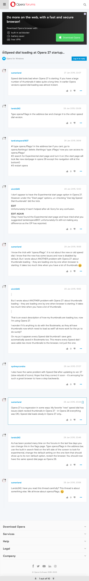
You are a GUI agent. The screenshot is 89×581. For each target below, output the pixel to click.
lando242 (15, 99)
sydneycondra (18, 357)
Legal (6, 539)
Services (8, 525)
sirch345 (15, 180)
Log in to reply (79, 50)
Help (6, 532)
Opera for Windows (15, 49)
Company (9, 546)
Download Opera (71, 28)
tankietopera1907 (19, 132)
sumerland (16, 64)
